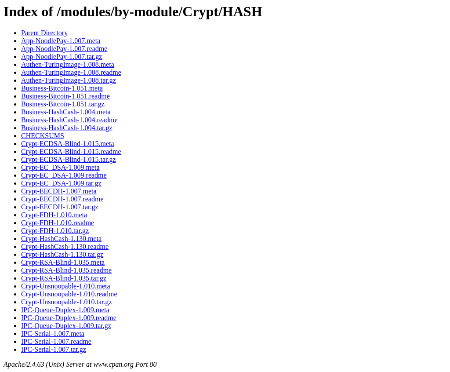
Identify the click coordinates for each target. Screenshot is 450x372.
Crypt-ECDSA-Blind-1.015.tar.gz (68, 159)
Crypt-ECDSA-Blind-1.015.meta (67, 143)
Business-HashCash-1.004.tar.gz (66, 127)
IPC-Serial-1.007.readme (56, 341)
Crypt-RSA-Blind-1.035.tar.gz (63, 278)
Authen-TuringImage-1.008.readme (71, 72)
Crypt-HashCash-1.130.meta (61, 238)
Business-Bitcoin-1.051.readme (65, 96)
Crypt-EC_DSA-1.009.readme (64, 175)
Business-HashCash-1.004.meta (66, 112)
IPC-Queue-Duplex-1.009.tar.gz (66, 325)
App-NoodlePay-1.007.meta (60, 40)
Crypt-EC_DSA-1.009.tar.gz (61, 183)
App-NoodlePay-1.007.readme (64, 48)
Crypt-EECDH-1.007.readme (62, 199)
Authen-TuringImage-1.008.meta (67, 64)
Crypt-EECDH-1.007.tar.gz (59, 207)
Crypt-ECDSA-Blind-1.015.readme (71, 151)
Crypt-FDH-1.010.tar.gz (55, 230)
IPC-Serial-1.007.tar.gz (53, 349)
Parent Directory (44, 32)
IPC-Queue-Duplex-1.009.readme (68, 317)
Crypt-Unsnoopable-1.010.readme (69, 294)
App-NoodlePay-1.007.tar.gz (61, 56)
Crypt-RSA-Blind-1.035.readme (66, 270)
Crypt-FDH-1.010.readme (57, 222)
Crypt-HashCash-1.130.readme (65, 246)
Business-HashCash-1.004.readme (69, 120)
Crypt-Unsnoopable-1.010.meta (65, 286)
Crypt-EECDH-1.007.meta (59, 191)
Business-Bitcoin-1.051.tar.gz (63, 104)
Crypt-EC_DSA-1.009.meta (60, 167)
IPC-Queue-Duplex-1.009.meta (65, 310)
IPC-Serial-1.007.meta (52, 333)
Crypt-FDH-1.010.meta (54, 215)
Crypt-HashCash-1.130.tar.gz (62, 254)
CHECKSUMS (42, 135)
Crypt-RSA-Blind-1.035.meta (63, 262)
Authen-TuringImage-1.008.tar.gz (68, 80)
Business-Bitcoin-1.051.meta (62, 88)
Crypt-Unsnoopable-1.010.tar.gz (66, 302)
